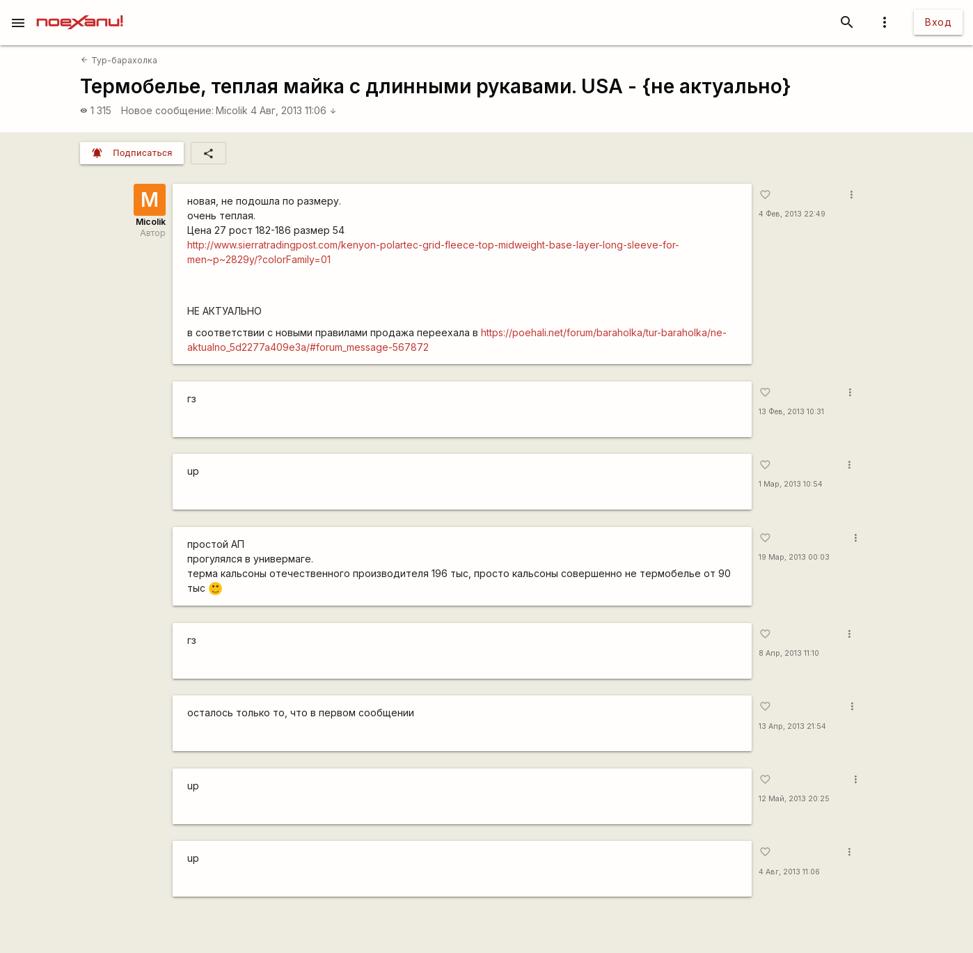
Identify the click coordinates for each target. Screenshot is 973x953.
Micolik (232, 110)
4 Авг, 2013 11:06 (294, 110)
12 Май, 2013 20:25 (794, 798)
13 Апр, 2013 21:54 (792, 726)
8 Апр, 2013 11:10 (789, 653)
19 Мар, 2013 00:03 (794, 557)
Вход (938, 22)
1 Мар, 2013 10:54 (791, 484)
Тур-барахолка (118, 60)
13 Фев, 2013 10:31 (791, 411)
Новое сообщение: (167, 110)
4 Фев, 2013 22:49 (792, 214)
